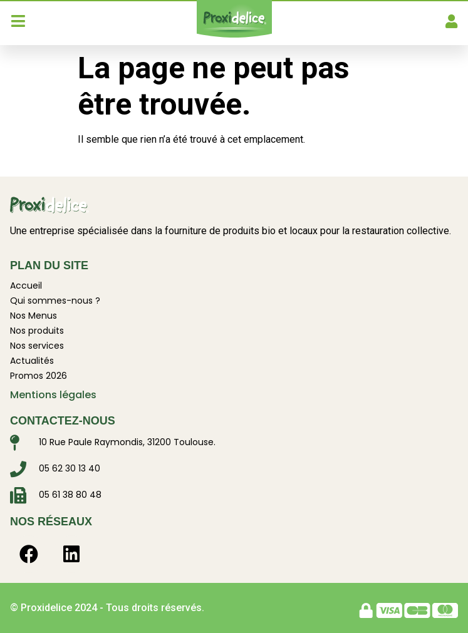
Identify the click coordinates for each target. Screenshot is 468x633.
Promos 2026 (38, 375)
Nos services (37, 345)
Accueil (26, 285)
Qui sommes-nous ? (55, 300)
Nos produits (37, 330)
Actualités (32, 360)
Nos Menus (33, 315)
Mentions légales (53, 395)
